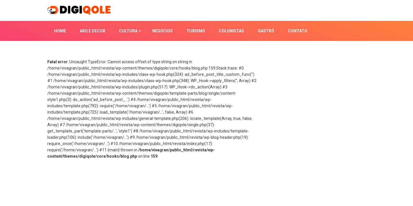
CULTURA (128, 31)
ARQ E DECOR (92, 31)
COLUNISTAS (231, 31)
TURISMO (195, 31)
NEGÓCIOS (162, 31)
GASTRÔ (266, 31)
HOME (60, 31)
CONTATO (297, 31)
